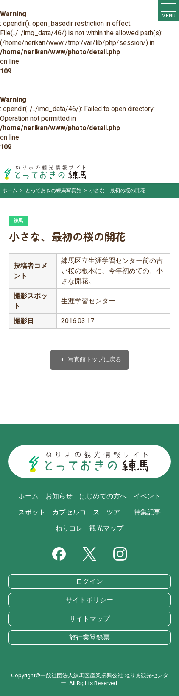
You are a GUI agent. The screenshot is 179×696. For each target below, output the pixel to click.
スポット (31, 512)
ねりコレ (69, 528)
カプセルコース (76, 512)
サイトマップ (89, 619)
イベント (147, 496)
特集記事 (147, 512)
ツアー (116, 512)
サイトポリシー (89, 600)
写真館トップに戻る (89, 360)
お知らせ (59, 496)
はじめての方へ (103, 496)
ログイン (89, 581)
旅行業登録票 (89, 637)
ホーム (28, 496)
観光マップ (106, 528)
